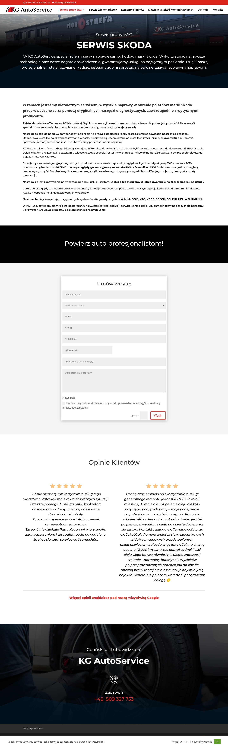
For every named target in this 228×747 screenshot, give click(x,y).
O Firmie (203, 10)
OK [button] (217, 741)
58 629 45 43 (30, 2)
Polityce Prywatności (201, 741)
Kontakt (217, 10)
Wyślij (158, 415)
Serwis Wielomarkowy (103, 10)
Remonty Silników (132, 10)
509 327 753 (44, 2)
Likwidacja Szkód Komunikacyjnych (170, 10)
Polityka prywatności (33, 728)
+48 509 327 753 (114, 699)
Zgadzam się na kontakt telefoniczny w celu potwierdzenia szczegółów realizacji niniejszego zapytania (111, 405)
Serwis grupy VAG (71, 10)
